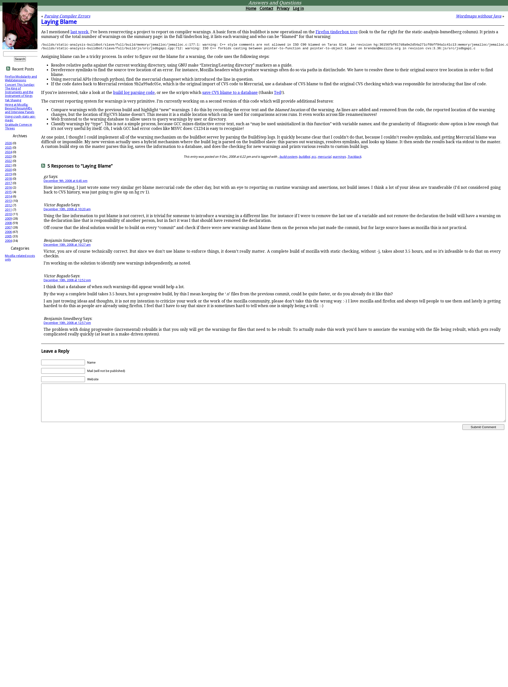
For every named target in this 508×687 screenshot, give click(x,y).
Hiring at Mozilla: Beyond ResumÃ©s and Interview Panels (19, 108)
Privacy (283, 8)
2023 (8, 156)
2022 (8, 161)
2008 (8, 223)
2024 (8, 152)
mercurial (324, 158)
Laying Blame (59, 21)
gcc (313, 158)
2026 (8, 143)
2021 (8, 165)
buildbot (304, 158)
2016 (8, 187)
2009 (8, 218)
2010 (8, 214)
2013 (8, 201)
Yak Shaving (13, 100)
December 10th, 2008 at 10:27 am (67, 246)
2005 (8, 236)
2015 (8, 192)
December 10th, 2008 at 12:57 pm (67, 324)
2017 (8, 183)
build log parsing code (134, 94)
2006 (8, 232)
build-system (288, 158)
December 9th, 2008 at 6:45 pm (65, 182)
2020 (8, 170)
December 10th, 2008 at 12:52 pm (67, 281)
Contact (266, 8)
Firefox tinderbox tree (337, 32)
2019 (8, 174)
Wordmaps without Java (478, 16)
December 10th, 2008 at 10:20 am (67, 210)
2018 (8, 178)
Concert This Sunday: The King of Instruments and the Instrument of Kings (19, 90)
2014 (8, 196)
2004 (8, 241)
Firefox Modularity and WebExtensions (21, 78)
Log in (298, 8)
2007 (8, 227)
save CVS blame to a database (230, 94)
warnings (339, 158)
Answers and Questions (274, 3)
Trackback (354, 158)
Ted (277, 94)
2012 (8, 205)
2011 (8, 209)
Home (251, 8)
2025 (8, 147)
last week (79, 32)
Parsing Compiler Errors (67, 16)
